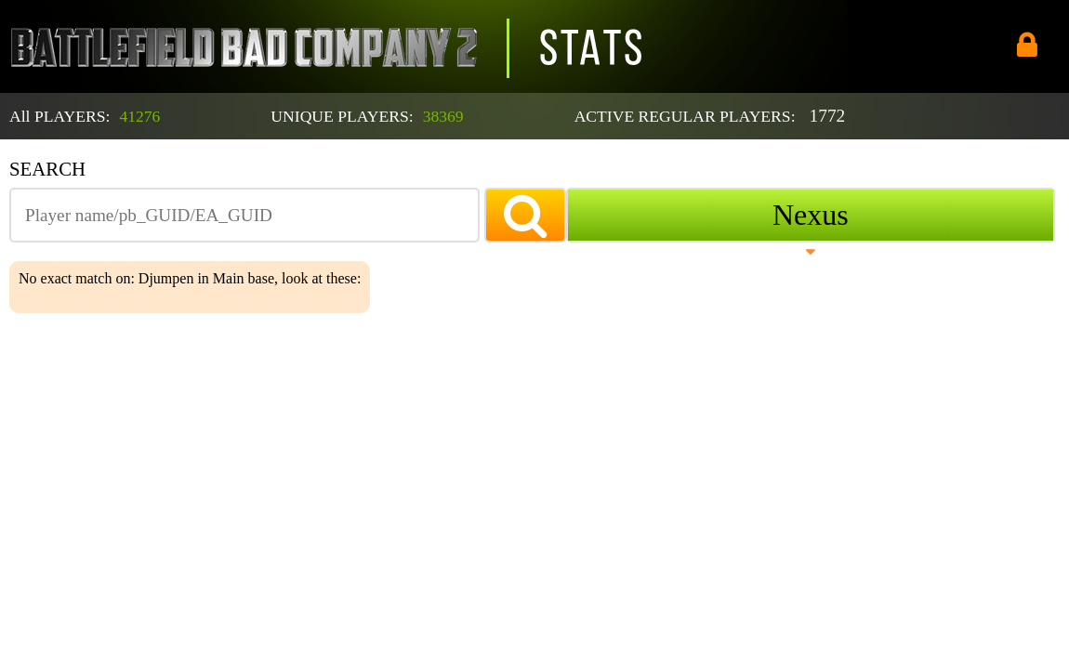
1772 (828, 115)
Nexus (810, 214)
